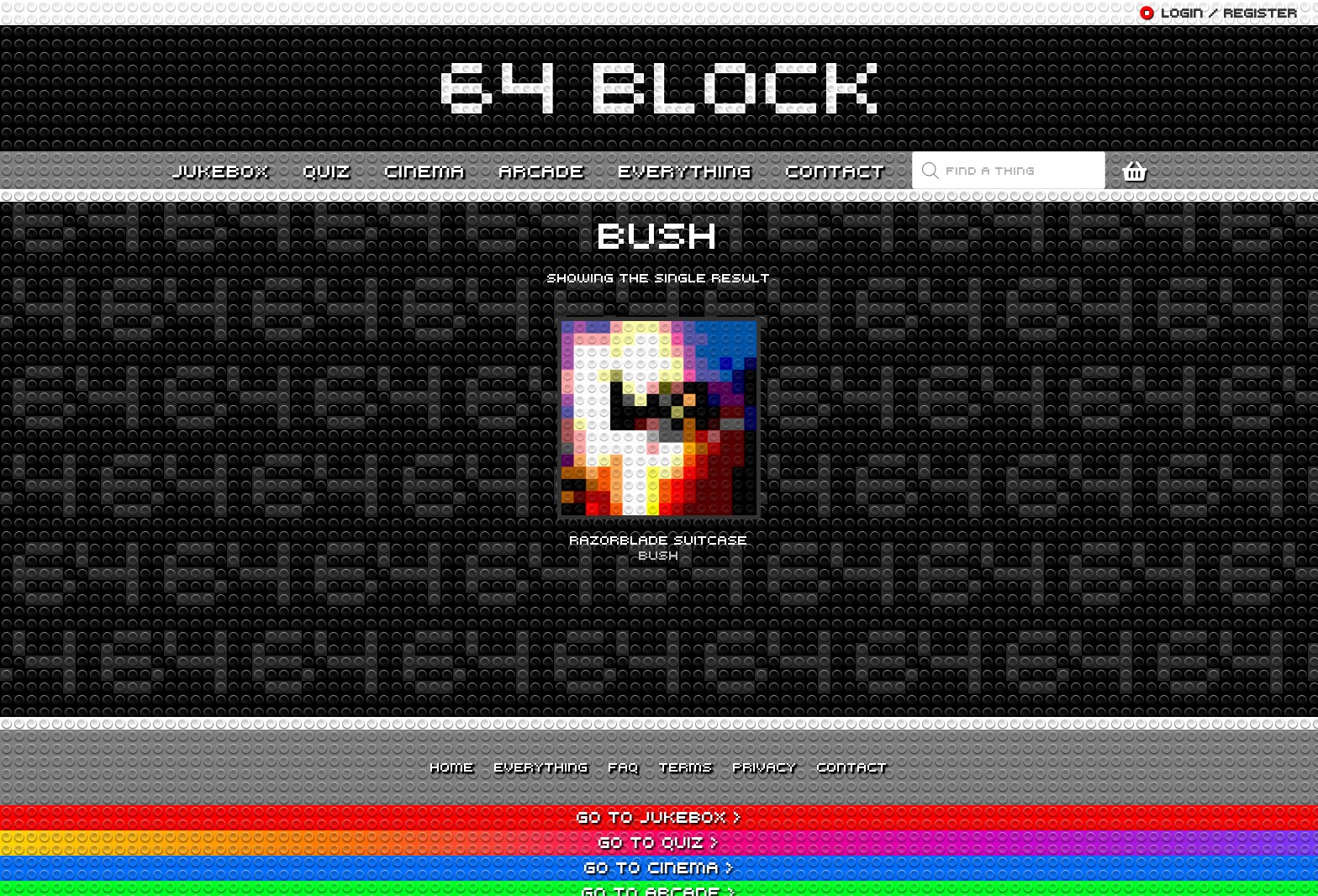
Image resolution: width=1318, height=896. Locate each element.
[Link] (659, 88)
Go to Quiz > (659, 841)
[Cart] (1138, 170)
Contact (852, 766)
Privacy (765, 766)
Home (452, 766)
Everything (541, 766)
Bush (659, 555)
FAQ (624, 766)
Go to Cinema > (659, 867)
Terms (686, 766)
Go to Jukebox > (659, 816)
